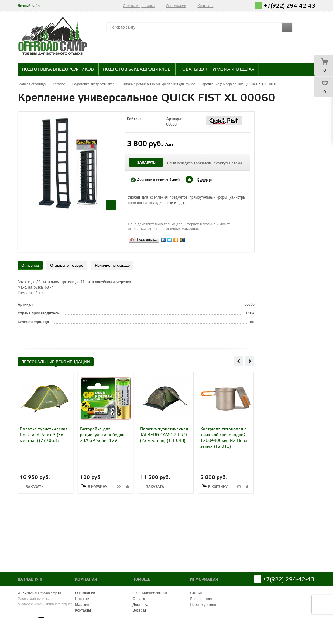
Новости (82, 599)
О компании (176, 6)
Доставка (140, 604)
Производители (203, 604)
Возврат (139, 610)
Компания (86, 579)
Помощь (141, 579)
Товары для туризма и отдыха (217, 69)
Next (249, 361)
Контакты (206, 6)
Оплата (138, 599)
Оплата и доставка (139, 6)
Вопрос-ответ (201, 599)
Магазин (82, 604)
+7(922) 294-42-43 (289, 5)
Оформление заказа (149, 593)
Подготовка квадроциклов (137, 69)
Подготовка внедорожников (58, 69)
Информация (204, 579)
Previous (238, 361)
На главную (30, 579)
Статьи (196, 593)
